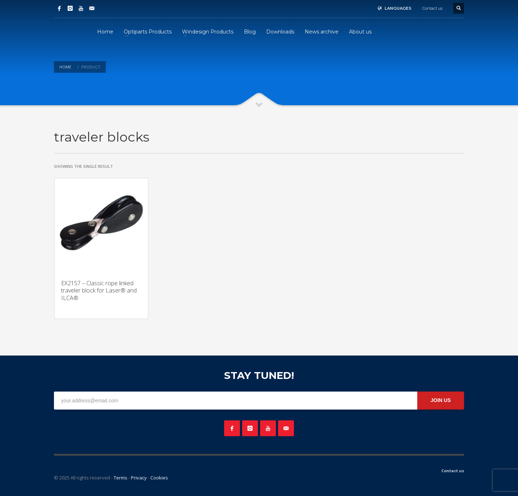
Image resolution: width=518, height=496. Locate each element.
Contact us (432, 8)
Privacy (139, 477)
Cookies (159, 477)
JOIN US (441, 400)
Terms (120, 477)
